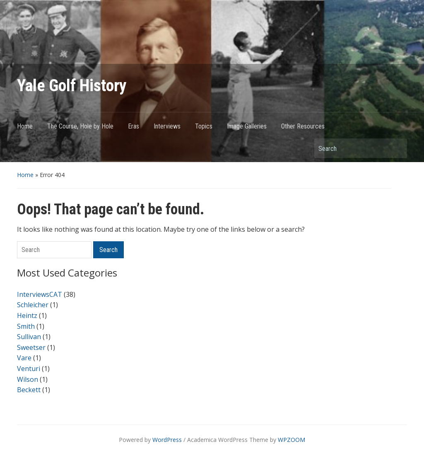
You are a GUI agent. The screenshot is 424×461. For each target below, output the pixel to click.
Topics (203, 126)
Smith (26, 326)
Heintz (27, 315)
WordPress (167, 440)
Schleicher (32, 304)
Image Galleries (247, 126)
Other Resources (303, 126)
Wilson (27, 379)
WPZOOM (291, 440)
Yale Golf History (72, 85)
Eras (133, 126)
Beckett (29, 389)
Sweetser (31, 347)
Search (396, 148)
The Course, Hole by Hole (80, 126)
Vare (24, 357)
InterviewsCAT (39, 294)
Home (25, 126)
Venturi (28, 368)
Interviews (167, 126)
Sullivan (29, 336)
